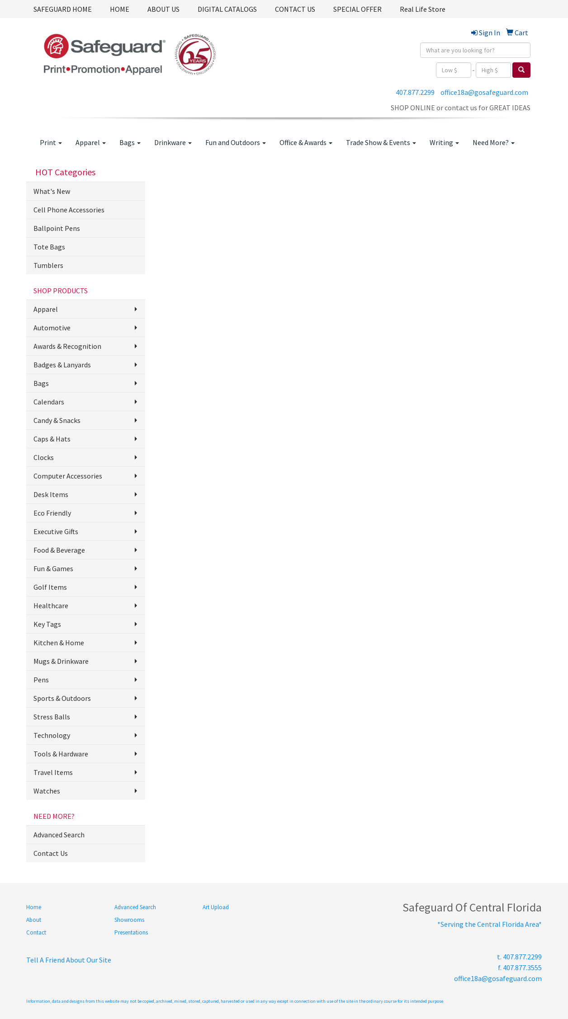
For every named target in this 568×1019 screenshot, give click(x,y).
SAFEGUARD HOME (62, 9)
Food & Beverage (59, 549)
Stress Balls (51, 716)
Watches (46, 790)
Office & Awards (305, 142)
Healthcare (50, 605)
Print (51, 142)
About (33, 920)
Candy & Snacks (56, 420)
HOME (119, 9)
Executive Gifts (55, 531)
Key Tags (47, 624)
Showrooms (129, 920)
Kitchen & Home (58, 642)
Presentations (131, 932)
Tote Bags (49, 246)
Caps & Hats (52, 438)
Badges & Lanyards (62, 364)
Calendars (48, 401)
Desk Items (50, 494)
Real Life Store (422, 9)
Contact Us (50, 853)
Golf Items (50, 587)
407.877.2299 (415, 92)
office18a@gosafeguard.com (484, 92)
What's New (51, 191)
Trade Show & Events (381, 142)
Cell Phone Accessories (68, 209)
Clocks (43, 457)
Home (33, 907)
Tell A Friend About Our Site (68, 959)
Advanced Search (59, 834)
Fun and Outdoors (235, 142)
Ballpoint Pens (56, 228)
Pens (41, 679)
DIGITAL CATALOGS (227, 9)
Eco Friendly (52, 512)
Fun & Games (53, 568)
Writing (444, 142)
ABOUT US (163, 9)
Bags (130, 142)
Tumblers (48, 265)
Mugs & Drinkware (61, 661)
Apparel (91, 142)
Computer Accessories (67, 475)
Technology (51, 735)
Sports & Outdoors (62, 698)
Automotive (52, 327)
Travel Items (53, 772)
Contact (36, 932)
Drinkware (173, 142)
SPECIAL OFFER (357, 9)
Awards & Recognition (67, 346)
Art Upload (216, 907)
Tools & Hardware (60, 753)
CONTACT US (295, 9)
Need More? (494, 142)
